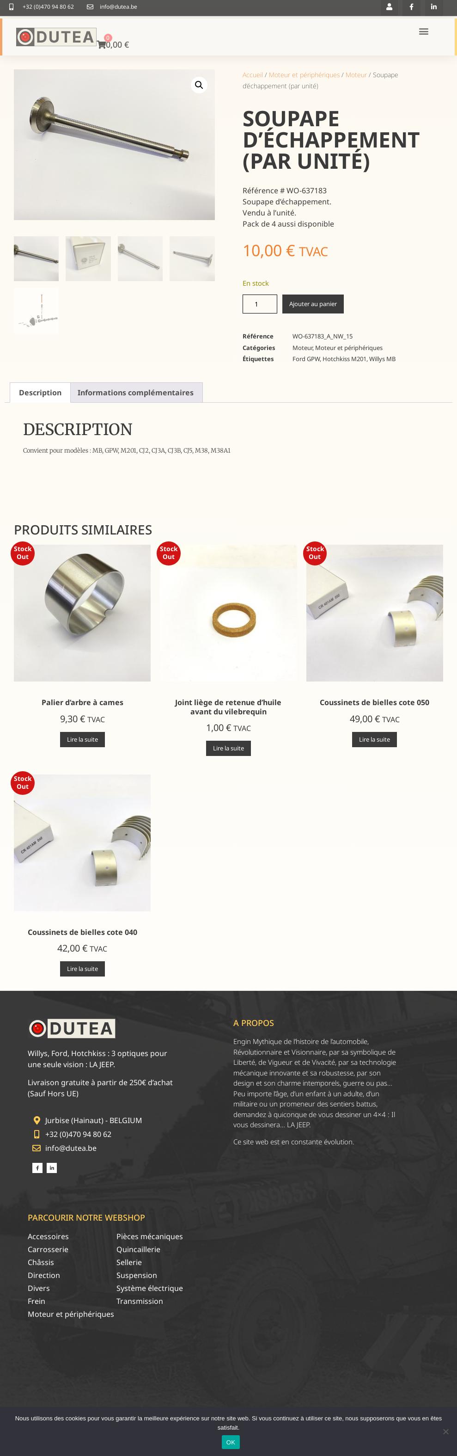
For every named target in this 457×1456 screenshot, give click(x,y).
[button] (199, 85)
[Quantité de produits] (260, 304)
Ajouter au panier (313, 304)
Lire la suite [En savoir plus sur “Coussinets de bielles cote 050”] (374, 739)
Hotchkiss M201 (344, 359)
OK (230, 1442)
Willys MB (382, 359)
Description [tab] (40, 392)
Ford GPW (306, 359)
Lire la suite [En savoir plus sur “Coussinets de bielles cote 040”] (82, 969)
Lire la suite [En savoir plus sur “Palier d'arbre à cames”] (82, 739)
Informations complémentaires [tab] (136, 392)
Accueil (253, 74)
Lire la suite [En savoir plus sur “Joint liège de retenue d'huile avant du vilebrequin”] (228, 748)
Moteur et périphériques (304, 74)
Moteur (356, 74)
